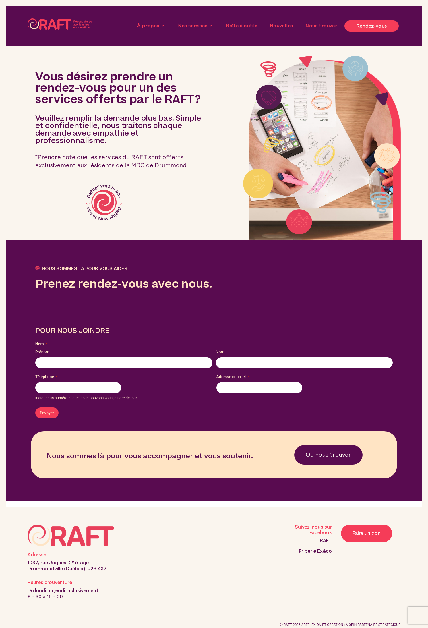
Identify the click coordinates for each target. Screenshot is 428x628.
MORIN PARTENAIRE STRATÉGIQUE (373, 625)
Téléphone (46, 377)
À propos (151, 25)
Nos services (196, 25)
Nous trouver (321, 25)
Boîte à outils (241, 25)
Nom (220, 352)
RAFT (326, 541)
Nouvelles (281, 25)
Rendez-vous (371, 26)
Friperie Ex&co (315, 551)
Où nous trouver (328, 455)
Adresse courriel (232, 377)
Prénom (42, 352)
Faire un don (367, 533)
